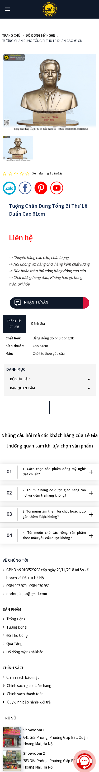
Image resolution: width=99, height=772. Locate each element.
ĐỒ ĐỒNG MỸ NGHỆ (40, 36)
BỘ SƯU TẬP (20, 379)
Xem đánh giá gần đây (47, 174)
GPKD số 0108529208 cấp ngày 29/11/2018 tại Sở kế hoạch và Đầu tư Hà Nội (47, 574)
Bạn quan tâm (22, 388)
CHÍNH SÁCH (14, 668)
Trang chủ (11, 36)
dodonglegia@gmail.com (26, 594)
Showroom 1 (34, 730)
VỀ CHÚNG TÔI (15, 561)
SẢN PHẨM (12, 610)
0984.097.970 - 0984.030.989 (27, 586)
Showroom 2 (34, 754)
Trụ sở (9, 718)
